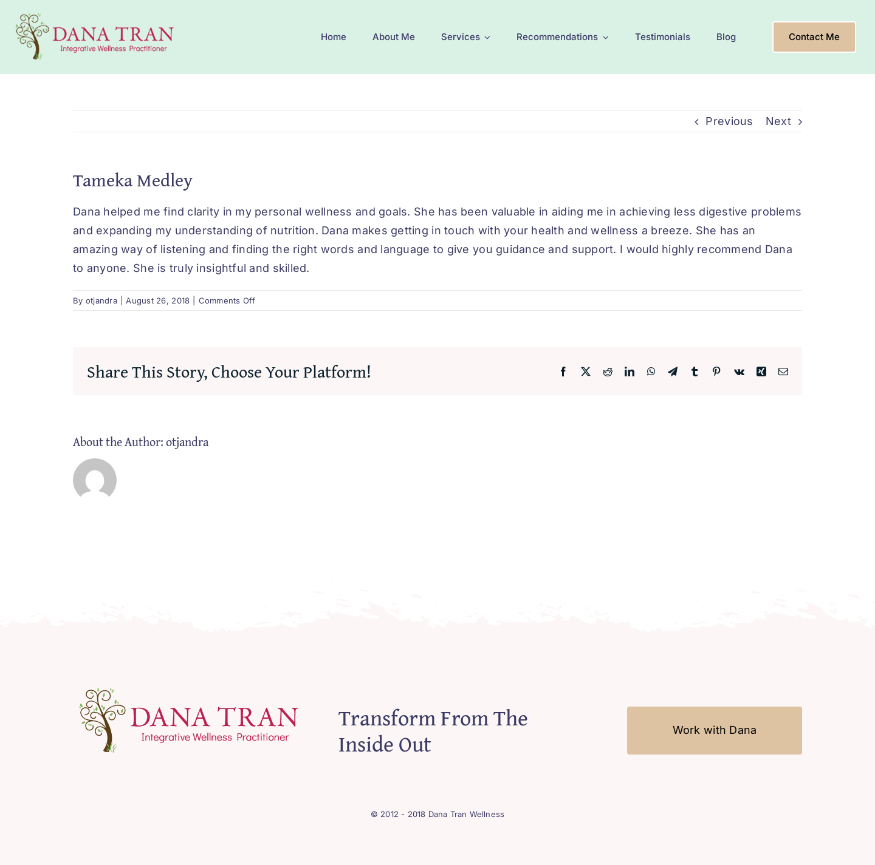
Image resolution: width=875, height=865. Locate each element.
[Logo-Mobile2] (96, 14)
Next (778, 121)
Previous (729, 121)
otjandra (101, 300)
